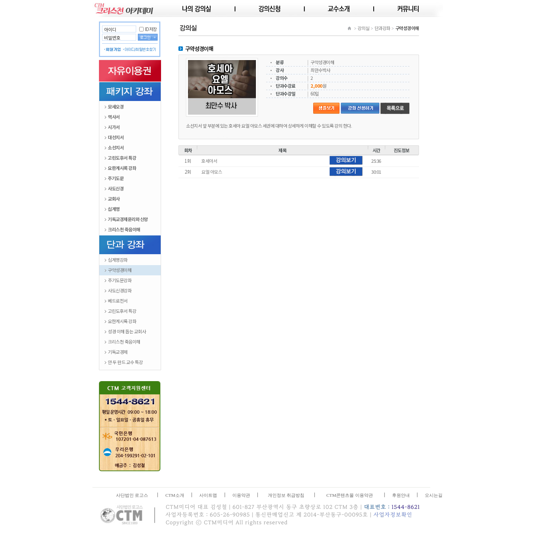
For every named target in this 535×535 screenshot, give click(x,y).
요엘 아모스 (211, 172)
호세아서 (209, 161)
